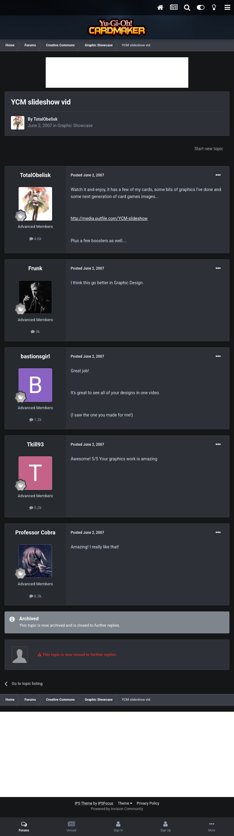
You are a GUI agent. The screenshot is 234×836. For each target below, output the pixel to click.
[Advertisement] (117, 72)
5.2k (35, 507)
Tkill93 (35, 444)
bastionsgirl (35, 356)
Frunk (35, 268)
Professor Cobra (35, 532)
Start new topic (208, 148)
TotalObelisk (46, 119)
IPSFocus (105, 803)
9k (35, 331)
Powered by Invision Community (117, 809)
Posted (87, 175)
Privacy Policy (148, 803)
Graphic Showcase (75, 125)
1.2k (35, 419)
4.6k (35, 238)
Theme (125, 803)
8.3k (35, 596)
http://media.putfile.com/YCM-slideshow (109, 218)
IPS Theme (83, 803)
